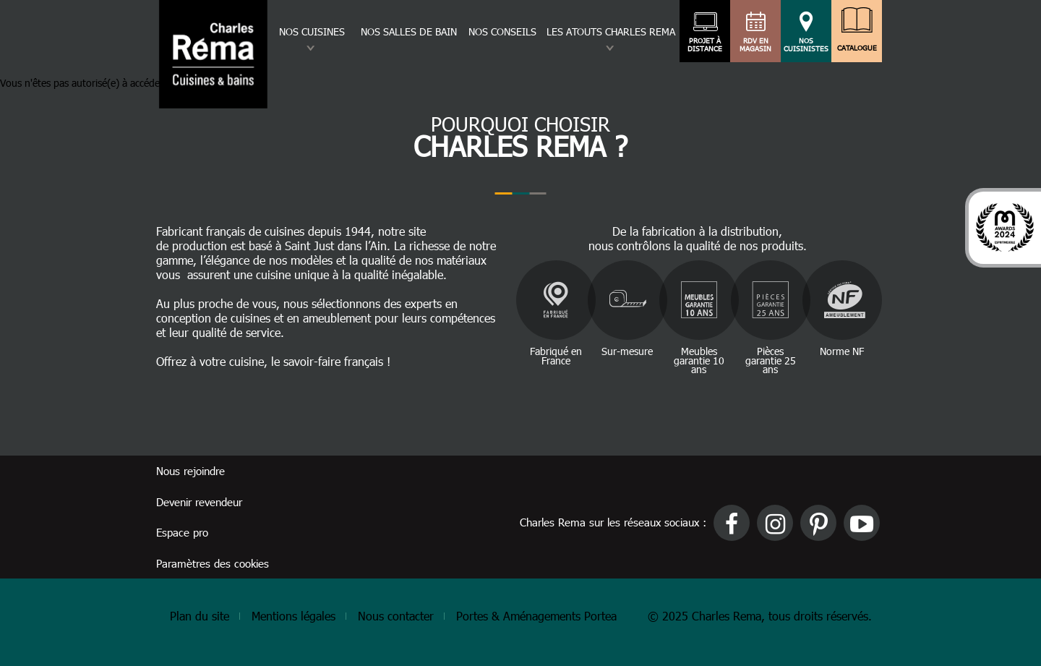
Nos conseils (502, 31)
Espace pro (182, 532)
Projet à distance (705, 45)
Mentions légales (293, 615)
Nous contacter (396, 615)
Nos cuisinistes (806, 45)
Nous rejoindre (190, 471)
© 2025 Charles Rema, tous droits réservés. (760, 615)
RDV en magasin (756, 45)
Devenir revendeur (199, 502)
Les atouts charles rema (611, 31)
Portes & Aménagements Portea (536, 615)
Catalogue (856, 44)
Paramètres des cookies (212, 563)
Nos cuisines (312, 31)
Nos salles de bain (409, 31)
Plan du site (199, 615)
